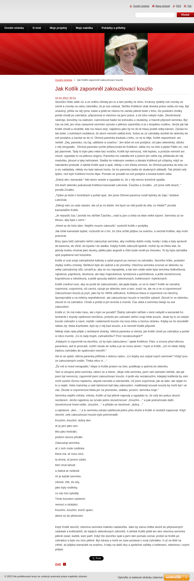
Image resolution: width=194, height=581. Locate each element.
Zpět (58, 564)
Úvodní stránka (63, 80)
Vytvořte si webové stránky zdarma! (140, 577)
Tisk (189, 6)
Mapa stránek (162, 6)
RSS (178, 6)
